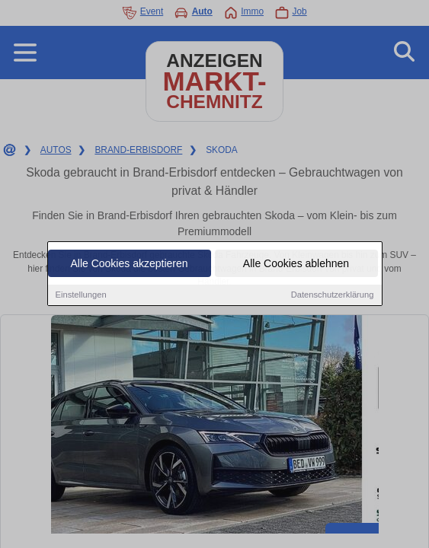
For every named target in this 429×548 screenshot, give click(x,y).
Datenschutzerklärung (332, 295)
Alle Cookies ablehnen (296, 264)
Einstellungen (81, 295)
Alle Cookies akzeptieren (128, 264)
